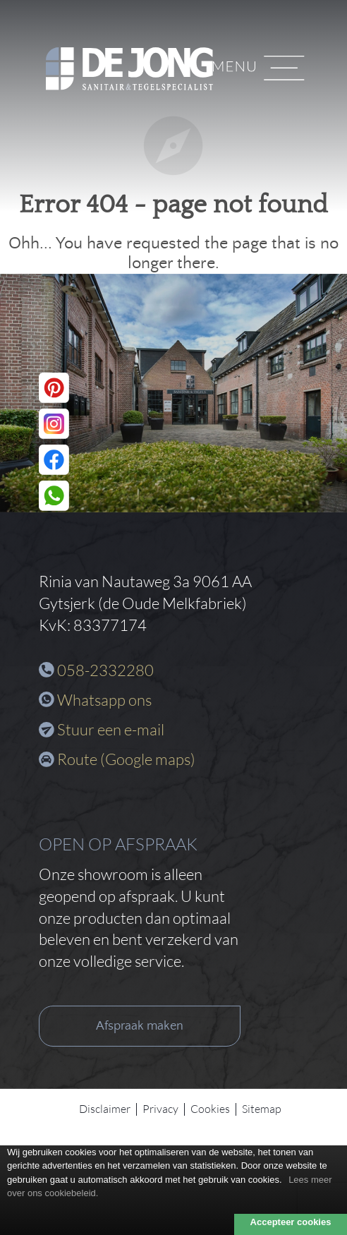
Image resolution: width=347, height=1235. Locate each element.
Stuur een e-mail (110, 729)
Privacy (160, 1109)
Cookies (210, 1109)
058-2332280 (105, 670)
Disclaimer (104, 1109)
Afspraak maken (139, 1026)
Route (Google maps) (126, 759)
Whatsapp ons (104, 699)
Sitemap (261, 1109)
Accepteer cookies (290, 1222)
